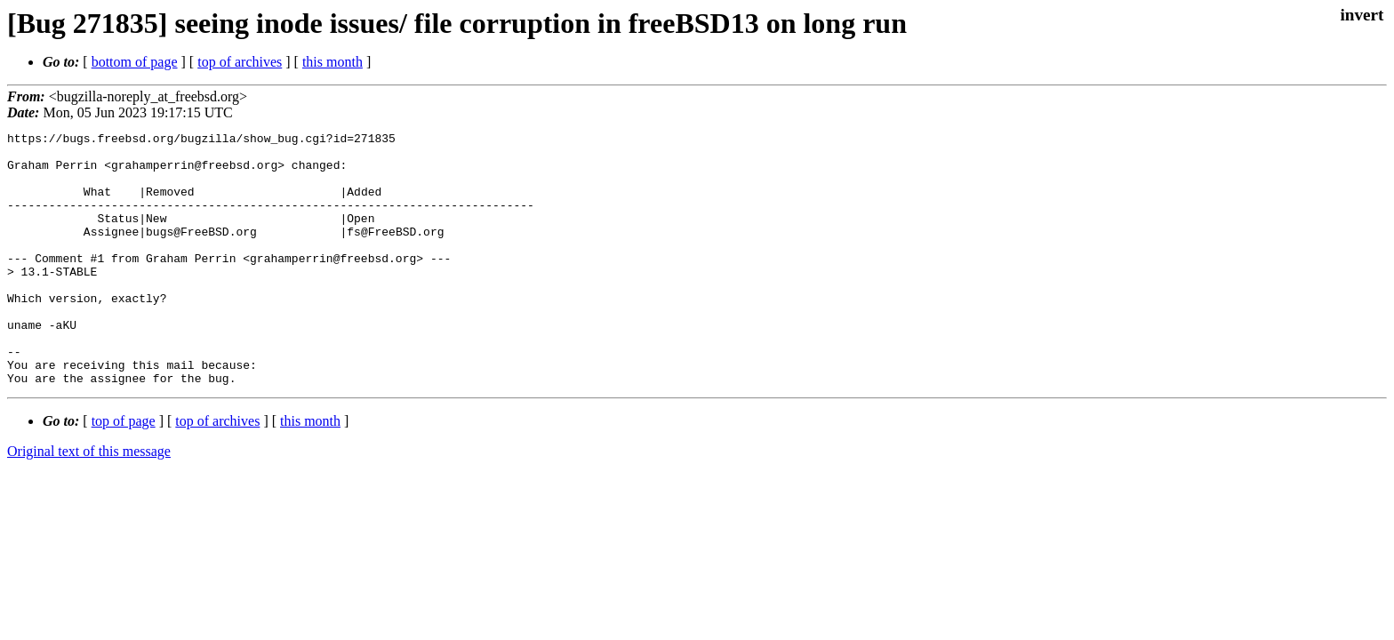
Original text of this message (89, 501)
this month (332, 61)
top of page (124, 471)
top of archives (239, 61)
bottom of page (135, 61)
